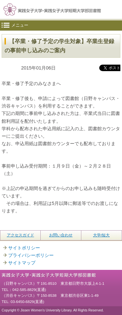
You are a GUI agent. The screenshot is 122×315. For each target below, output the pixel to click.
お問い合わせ (61, 235)
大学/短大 (101, 235)
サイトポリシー (24, 247)
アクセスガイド (20, 235)
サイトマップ (21, 262)
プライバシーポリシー (31, 255)
